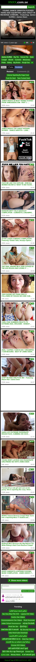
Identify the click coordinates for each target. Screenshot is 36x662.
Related (10, 72)
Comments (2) (23, 72)
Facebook (18, 67)
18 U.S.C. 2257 (26, 660)
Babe (32, 57)
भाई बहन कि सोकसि (28, 623)
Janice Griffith (7, 57)
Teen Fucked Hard (23, 78)
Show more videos (18, 580)
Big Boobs (16, 62)
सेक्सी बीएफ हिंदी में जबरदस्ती (10, 630)
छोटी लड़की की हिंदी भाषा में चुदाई (18, 648)
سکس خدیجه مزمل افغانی (18, 611)
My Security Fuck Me (27, 630)
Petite (4, 62)
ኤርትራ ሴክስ (5, 655)
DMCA (17, 660)
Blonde (10, 60)
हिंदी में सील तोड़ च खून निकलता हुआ (13, 651)
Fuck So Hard (11, 78)
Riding (9, 62)
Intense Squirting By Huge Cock (18, 75)
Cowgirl (4, 60)
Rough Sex (26, 62)
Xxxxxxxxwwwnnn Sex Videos (11, 620)
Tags (12, 660)
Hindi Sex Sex (13, 626)
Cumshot (18, 60)
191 (26, 42)
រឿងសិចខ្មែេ (23, 626)
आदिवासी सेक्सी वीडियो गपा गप (11, 639)
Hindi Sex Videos (28, 639)
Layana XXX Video (27, 614)
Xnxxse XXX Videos (18, 645)
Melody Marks (15, 655)
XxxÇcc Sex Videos (18, 617)
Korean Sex (29, 651)
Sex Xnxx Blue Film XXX (10, 614)
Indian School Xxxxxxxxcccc (11, 623)
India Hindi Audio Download (18, 633)
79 (32, 42)
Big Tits (16, 57)
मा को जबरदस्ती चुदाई (28, 655)
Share (4, 67)
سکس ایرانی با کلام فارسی (18, 636)
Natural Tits (24, 57)
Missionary (26, 60)
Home (7, 660)
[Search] (14, 7)
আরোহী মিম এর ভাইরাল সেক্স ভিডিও (18, 642)
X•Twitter (10, 67)
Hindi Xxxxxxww (29, 620)
